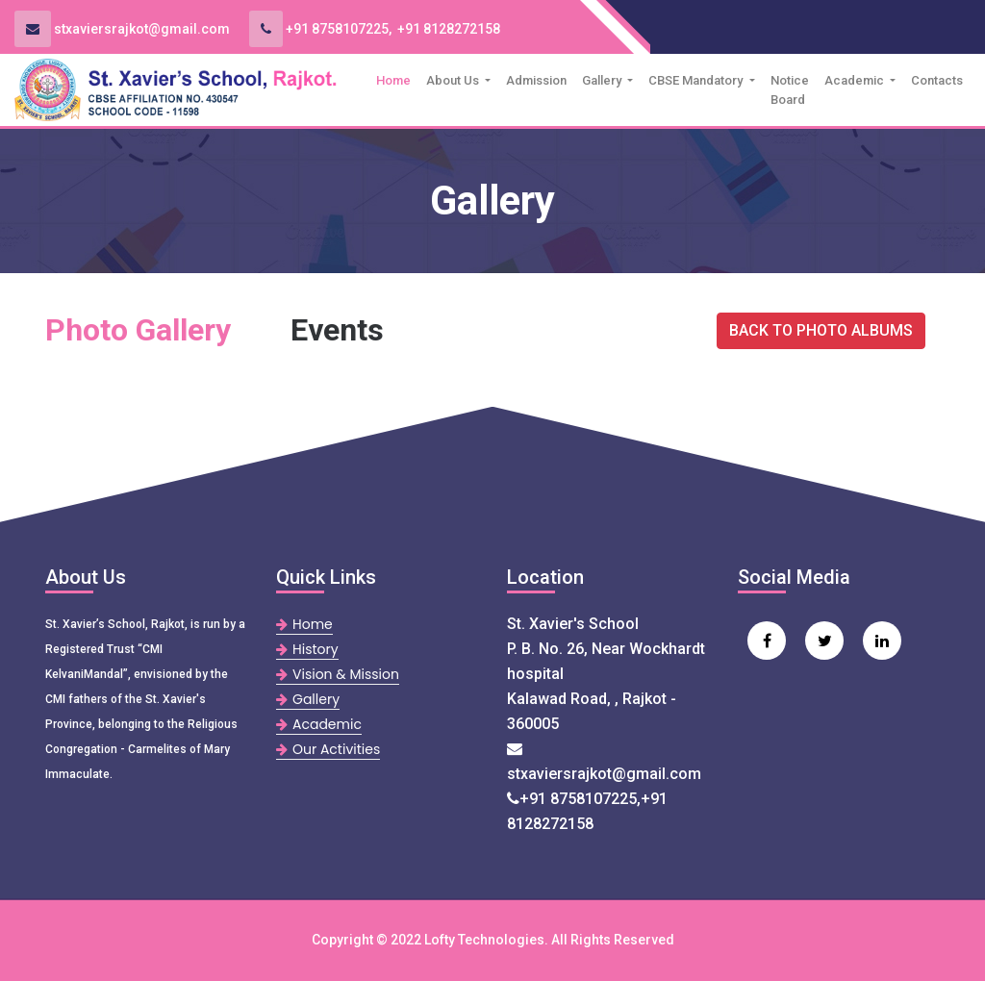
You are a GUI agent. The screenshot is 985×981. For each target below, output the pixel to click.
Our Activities (328, 749)
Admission (536, 80)
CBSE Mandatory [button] (696, 80)
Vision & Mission (337, 674)
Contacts (937, 80)
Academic (855, 80)
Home (397, 79)
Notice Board (789, 90)
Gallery (603, 80)
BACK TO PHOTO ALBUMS (821, 330)
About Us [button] (454, 80)
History (307, 649)
